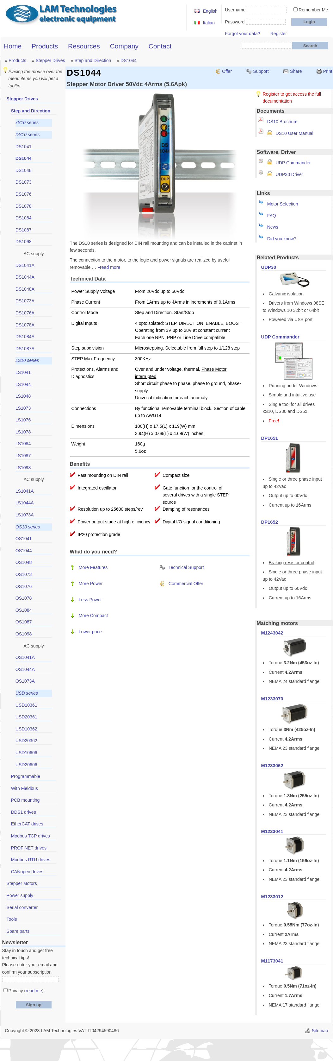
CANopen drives (27, 871)
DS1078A (24, 324)
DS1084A (24, 336)
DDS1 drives (23, 812)
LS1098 (23, 467)
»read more (108, 267)
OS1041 (23, 538)
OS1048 (23, 562)
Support (260, 71)
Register (278, 33)
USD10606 (26, 752)
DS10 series (27, 134)
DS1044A (24, 277)
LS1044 (23, 384)
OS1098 (23, 633)
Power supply (20, 895)
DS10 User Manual (294, 133)
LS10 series (27, 360)
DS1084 (23, 217)
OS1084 (23, 610)
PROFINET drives (28, 847)
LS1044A (24, 502)
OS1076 (23, 586)
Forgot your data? (242, 33)
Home (13, 46)
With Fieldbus (24, 788)
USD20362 (26, 740)
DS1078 (23, 206)
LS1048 (23, 396)
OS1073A (25, 681)
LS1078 (23, 431)
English (210, 11)
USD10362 (26, 728)
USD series (26, 693)
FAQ (271, 215)
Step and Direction (92, 60)
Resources (84, 46)
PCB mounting (25, 800)
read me (34, 990)
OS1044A (25, 669)
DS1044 (128, 60)
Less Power (90, 599)
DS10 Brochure (282, 121)
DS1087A (24, 348)
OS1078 (23, 598)
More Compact (93, 615)
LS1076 (23, 419)
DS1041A (24, 265)
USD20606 (26, 764)
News (272, 227)
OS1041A (25, 657)
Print (327, 71)
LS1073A (24, 514)
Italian (209, 22)
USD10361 (26, 705)
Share (296, 71)
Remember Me (313, 9)
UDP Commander (293, 162)
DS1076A (24, 312)
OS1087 (23, 621)
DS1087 (23, 229)
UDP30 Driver (289, 174)
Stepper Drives (50, 60)
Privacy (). (27, 990)
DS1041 (23, 146)
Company (124, 46)
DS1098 (23, 241)
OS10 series (27, 526)
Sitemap (320, 1030)
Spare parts (18, 931)
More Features (93, 567)
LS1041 (23, 372)
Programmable (25, 776)
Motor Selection (282, 203)
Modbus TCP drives (30, 835)
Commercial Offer (186, 583)
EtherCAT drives (27, 823)
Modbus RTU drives (30, 859)
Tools (12, 919)
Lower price (90, 631)
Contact (160, 46)
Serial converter (22, 907)
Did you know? (281, 238)
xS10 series (27, 122)
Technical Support (186, 567)
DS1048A (24, 289)
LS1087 (23, 455)
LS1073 (23, 408)
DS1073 (23, 182)
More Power (91, 583)
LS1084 (23, 443)
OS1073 (23, 574)
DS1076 (23, 194)
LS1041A (24, 491)
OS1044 (23, 550)
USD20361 (26, 716)
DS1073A (24, 300)
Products (45, 46)
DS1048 (23, 170)
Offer (227, 71)
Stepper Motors (22, 883)
